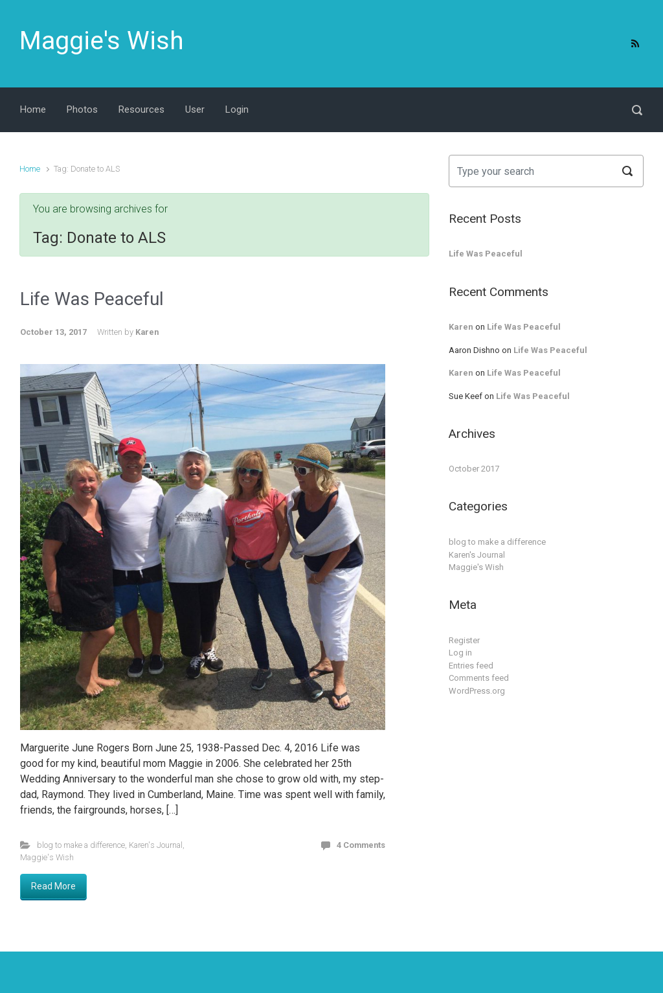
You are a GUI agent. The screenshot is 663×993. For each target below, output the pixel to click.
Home (29, 169)
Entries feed (471, 665)
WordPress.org (477, 691)
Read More (53, 886)
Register (464, 640)
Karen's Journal (156, 845)
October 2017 (474, 469)
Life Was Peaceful (92, 299)
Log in (460, 652)
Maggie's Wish (101, 41)
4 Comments (361, 845)
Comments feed (479, 678)
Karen (147, 332)
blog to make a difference (81, 845)
